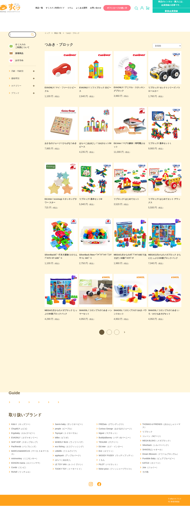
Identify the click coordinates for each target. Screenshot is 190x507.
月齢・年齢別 (23, 71)
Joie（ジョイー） (150, 468)
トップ (47, 33)
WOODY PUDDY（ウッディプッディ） (116, 456)
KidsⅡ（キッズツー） (21, 425)
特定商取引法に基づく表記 (56, 502)
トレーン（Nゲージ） (152, 437)
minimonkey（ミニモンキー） (24, 459)
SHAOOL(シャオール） (153, 451)
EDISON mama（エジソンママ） (26, 464)
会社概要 (32, 402)
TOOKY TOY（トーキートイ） (69, 470)
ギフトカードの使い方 (114, 8)
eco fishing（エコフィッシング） (70, 448)
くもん (102, 461)
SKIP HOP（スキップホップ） (25, 443)
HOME (14, 402)
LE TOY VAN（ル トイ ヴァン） (69, 465)
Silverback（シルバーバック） (156, 446)
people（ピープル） (64, 430)
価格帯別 (23, 78)
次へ (124, 332)
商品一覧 (36, 8)
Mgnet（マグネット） (108, 434)
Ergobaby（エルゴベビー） (23, 434)
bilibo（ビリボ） (62, 439)
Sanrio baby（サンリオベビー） (69, 425)
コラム (67, 8)
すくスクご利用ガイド (52, 8)
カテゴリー (23, 86)
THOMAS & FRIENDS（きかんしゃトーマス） (161, 427)
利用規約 (36, 502)
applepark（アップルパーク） (68, 456)
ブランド (23, 93)
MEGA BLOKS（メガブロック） (157, 442)
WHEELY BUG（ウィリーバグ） (69, 443)
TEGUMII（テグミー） (109, 443)
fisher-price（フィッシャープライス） (116, 470)
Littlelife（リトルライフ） (66, 452)
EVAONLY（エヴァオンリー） (25, 439)
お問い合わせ (92, 8)
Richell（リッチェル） (21, 473)
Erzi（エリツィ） (106, 452)
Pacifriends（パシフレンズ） (24, 448)
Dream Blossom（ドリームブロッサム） (160, 455)
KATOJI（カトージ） (151, 464)
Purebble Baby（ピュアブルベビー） (159, 459)
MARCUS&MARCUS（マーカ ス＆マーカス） (30, 453)
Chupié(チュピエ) (19, 430)
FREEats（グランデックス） (112, 425)
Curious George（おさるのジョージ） (116, 430)
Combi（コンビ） (19, 468)
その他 (145, 473)
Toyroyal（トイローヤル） (67, 434)
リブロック (147, 433)
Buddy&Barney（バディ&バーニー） (115, 439)
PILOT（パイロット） (109, 465)
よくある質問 (78, 8)
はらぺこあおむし (63, 461)
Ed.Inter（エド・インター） (111, 448)
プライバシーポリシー (18, 502)
